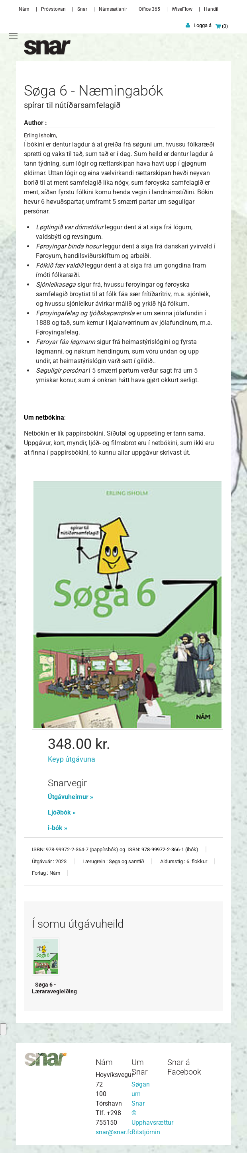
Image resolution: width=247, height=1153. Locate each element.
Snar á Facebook (184, 1067)
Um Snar (139, 1067)
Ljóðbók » (62, 812)
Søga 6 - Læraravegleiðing (54, 988)
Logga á (203, 25)
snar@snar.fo (114, 1132)
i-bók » (57, 828)
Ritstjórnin (145, 1132)
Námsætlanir (113, 9)
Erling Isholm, (40, 135)
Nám (24, 9)
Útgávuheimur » (70, 797)
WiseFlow (182, 9)
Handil (211, 9)
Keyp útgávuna (71, 759)
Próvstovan (53, 9)
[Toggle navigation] (13, 36)
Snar (82, 9)
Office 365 (149, 9)
